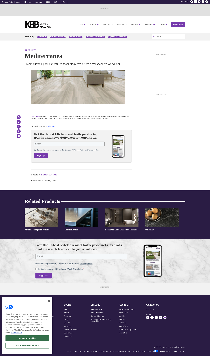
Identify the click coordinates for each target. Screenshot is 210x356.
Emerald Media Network (11, 2)
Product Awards (97, 313)
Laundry (67, 323)
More (162, 25)
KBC (55, 2)
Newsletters (123, 333)
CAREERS (77, 351)
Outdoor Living (69, 333)
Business (67, 316)
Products (122, 25)
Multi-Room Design (71, 330)
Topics (93, 25)
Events (134, 25)
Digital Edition (124, 313)
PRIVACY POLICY (178, 351)
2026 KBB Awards (57, 37)
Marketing (67, 326)
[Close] (49, 301)
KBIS (48, 2)
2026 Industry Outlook (95, 37)
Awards (149, 25)
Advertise (27, 2)
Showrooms (68, 336)
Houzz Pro (42, 37)
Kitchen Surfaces (49, 174)
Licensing (38, 2)
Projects (108, 25)
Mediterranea (35, 116)
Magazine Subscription (127, 309)
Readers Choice (96, 309)
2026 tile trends (75, 37)
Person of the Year (97, 316)
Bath (65, 309)
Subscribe (178, 25)
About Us (122, 316)
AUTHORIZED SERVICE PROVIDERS (95, 351)
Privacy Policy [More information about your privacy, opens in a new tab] (16, 333)
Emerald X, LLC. (165, 347)
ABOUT (69, 351)
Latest (79, 25)
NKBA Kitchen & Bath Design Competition (101, 320)
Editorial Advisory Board (127, 330)
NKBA (63, 2)
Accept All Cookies (27, 338)
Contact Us (150, 309)
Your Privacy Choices (144, 351)
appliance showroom (117, 37)
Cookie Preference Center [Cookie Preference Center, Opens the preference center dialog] (27, 345)
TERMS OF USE (164, 351)
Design (66, 319)
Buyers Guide (123, 326)
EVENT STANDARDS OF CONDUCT (121, 351)
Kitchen (66, 313)
